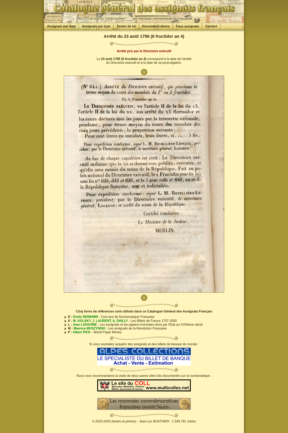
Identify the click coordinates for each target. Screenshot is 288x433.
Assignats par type (96, 26)
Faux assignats (187, 26)
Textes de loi (126, 26)
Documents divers (156, 26)
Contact (211, 26)
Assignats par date (61, 26)
